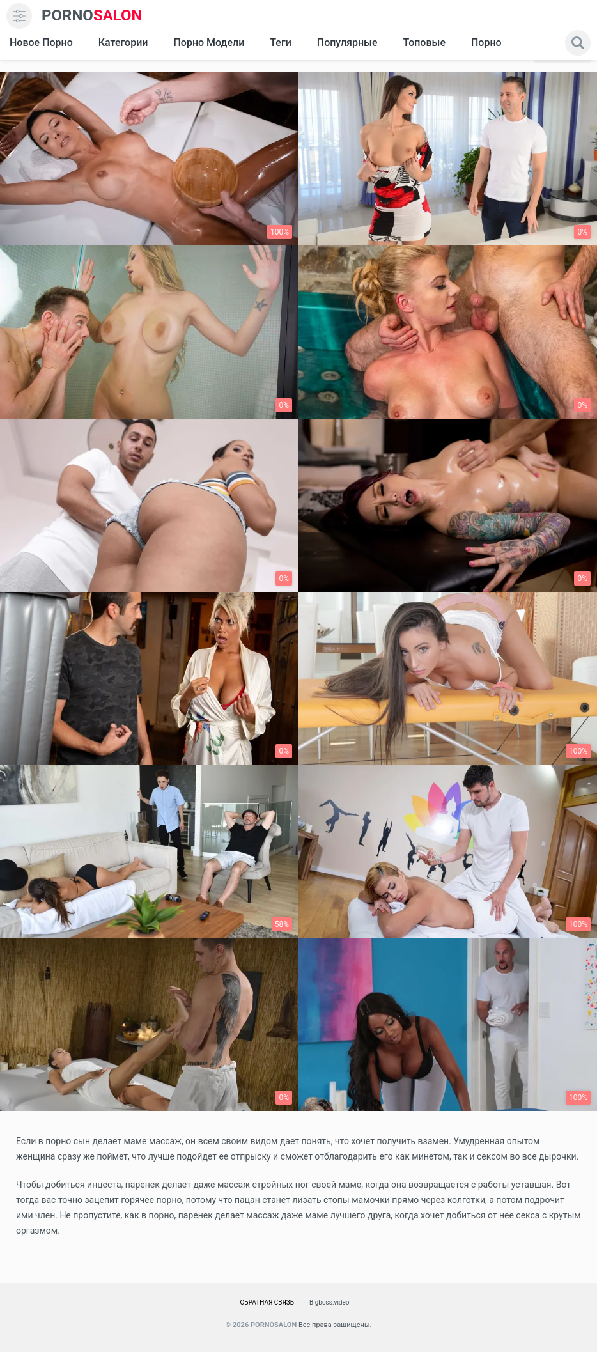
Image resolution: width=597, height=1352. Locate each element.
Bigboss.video (329, 1302)
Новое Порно (41, 42)
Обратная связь (267, 1302)
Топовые (424, 42)
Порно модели (208, 42)
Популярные (347, 42)
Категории (123, 42)
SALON (92, 16)
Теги (280, 42)
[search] (578, 43)
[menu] (19, 16)
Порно (486, 42)
